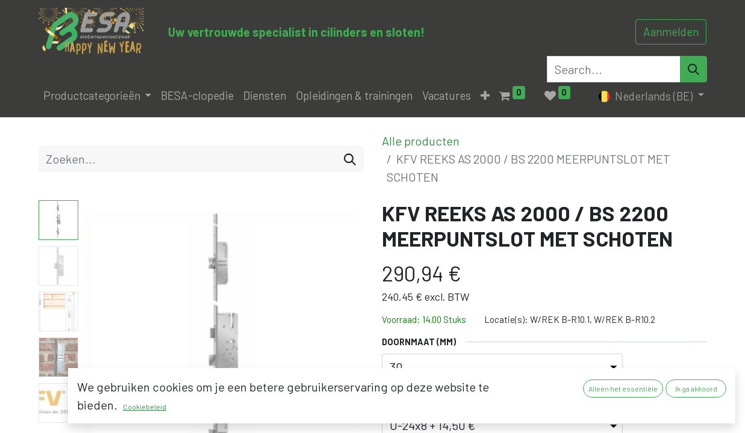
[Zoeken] (350, 159)
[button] (485, 95)
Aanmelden (671, 31)
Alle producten (421, 141)
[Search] (693, 69)
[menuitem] (197, 95)
